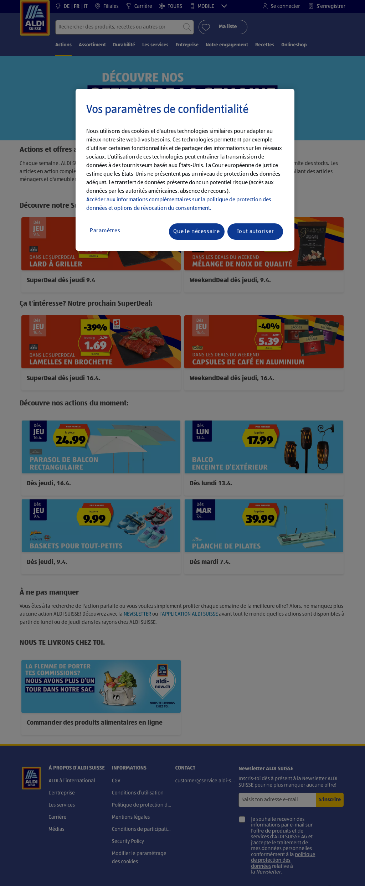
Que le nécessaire (196, 231)
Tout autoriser (255, 231)
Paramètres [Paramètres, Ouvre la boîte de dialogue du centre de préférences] (105, 231)
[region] (185, 170)
